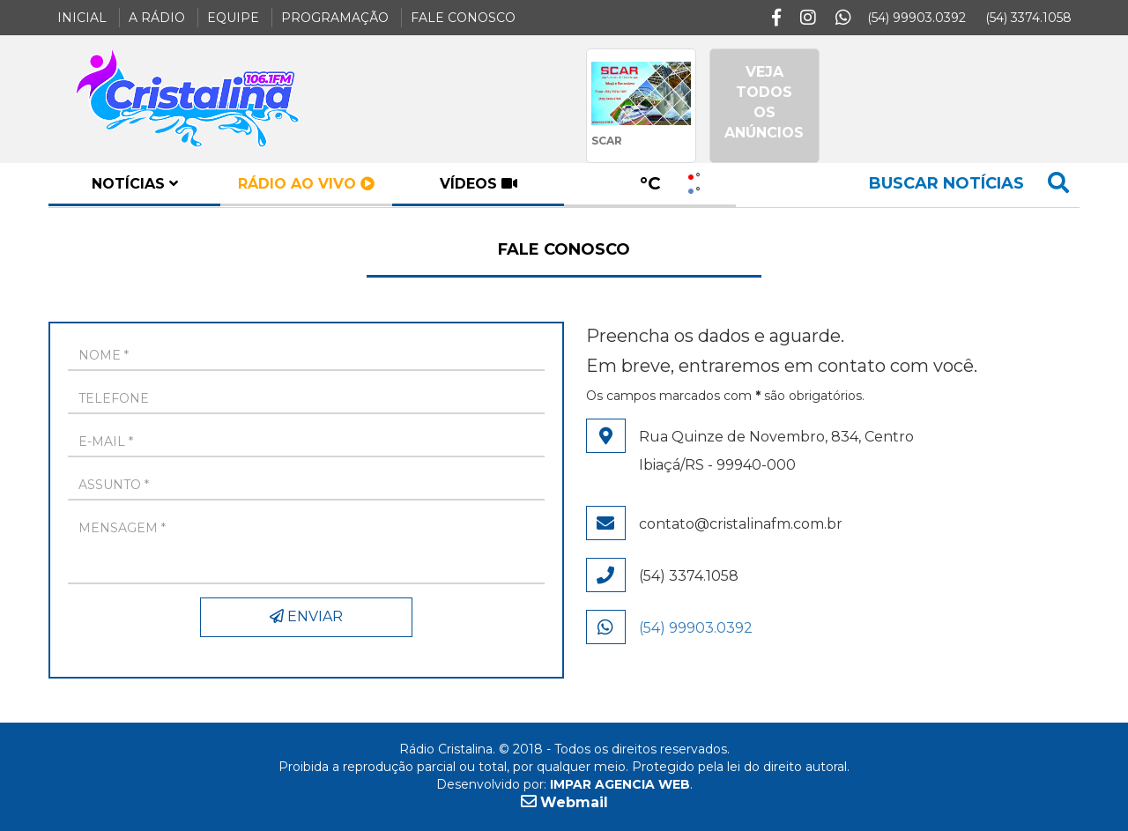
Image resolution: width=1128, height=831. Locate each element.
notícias (135, 183)
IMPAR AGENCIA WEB (620, 784)
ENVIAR (306, 616)
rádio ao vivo (306, 183)
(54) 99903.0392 (696, 628)
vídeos (478, 183)
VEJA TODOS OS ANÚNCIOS (764, 102)
